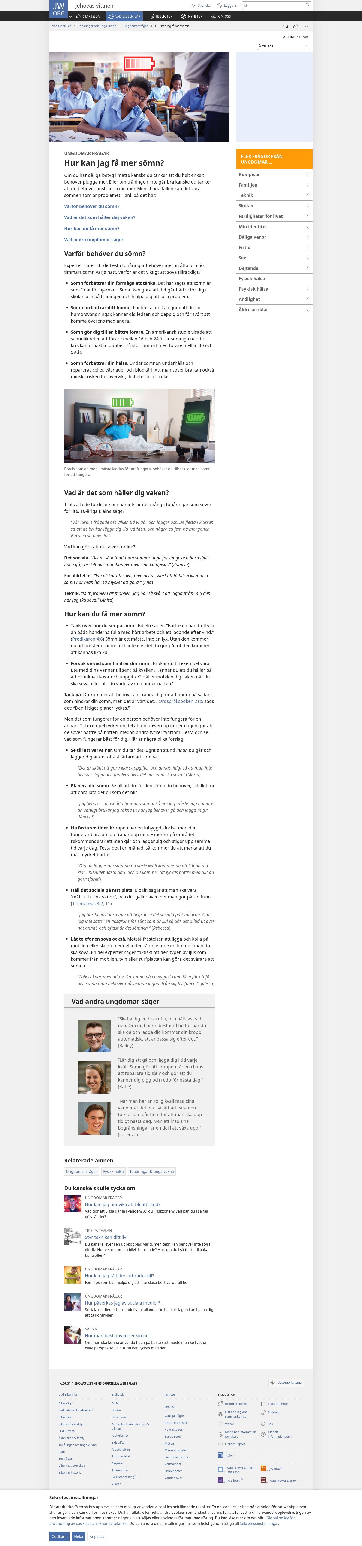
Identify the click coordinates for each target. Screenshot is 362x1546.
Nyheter (170, 1394)
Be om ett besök (176, 1423)
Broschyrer (119, 1417)
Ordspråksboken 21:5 (181, 701)
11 (107, 903)
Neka (78, 1536)
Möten (169, 1443)
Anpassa (97, 1536)
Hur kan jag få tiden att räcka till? (119, 1275)
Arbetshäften (121, 1449)
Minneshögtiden (176, 1450)
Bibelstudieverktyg (71, 1424)
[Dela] (295, 26)
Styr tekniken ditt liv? (106, 1237)
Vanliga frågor (174, 1416)
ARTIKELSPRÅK (295, 36)
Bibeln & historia (70, 1472)
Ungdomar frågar (136, 26)
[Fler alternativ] (306, 26)
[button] (124, 16)
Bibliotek (118, 1394)
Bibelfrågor (66, 1403)
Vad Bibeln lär (61, 26)
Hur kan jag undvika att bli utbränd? (122, 1204)
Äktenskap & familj (71, 1438)
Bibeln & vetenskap (72, 1465)
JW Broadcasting (124, 1477)
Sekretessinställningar (259, 1523)
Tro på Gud (66, 1459)
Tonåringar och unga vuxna (97, 26)
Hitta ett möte (274, 1404)
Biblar (116, 1403)
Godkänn (59, 1536)
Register (117, 1463)
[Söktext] (272, 5)
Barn (62, 1452)
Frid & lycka (67, 1431)
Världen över (173, 1478)
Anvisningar (120, 1470)
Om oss (170, 1407)
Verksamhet (173, 1464)
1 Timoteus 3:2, (88, 903)
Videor (116, 1484)
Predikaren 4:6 (87, 639)
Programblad (121, 1456)
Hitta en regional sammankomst (233, 1414)
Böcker (116, 1410)
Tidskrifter (119, 1442)
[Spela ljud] (285, 26)
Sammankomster (176, 1457)
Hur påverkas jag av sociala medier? (122, 1303)
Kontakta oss (174, 1429)
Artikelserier (120, 1435)
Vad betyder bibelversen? (76, 1410)
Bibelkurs (65, 1417)
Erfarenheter (173, 1471)
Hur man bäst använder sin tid (117, 1335)
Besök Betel (173, 1436)
